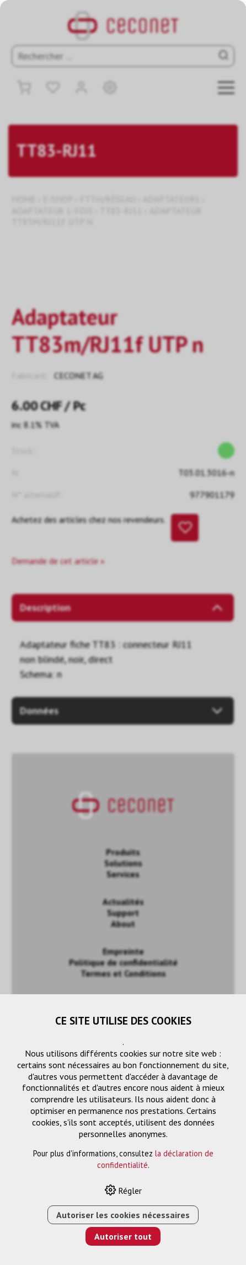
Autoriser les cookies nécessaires (123, 1214)
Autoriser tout (123, 1236)
